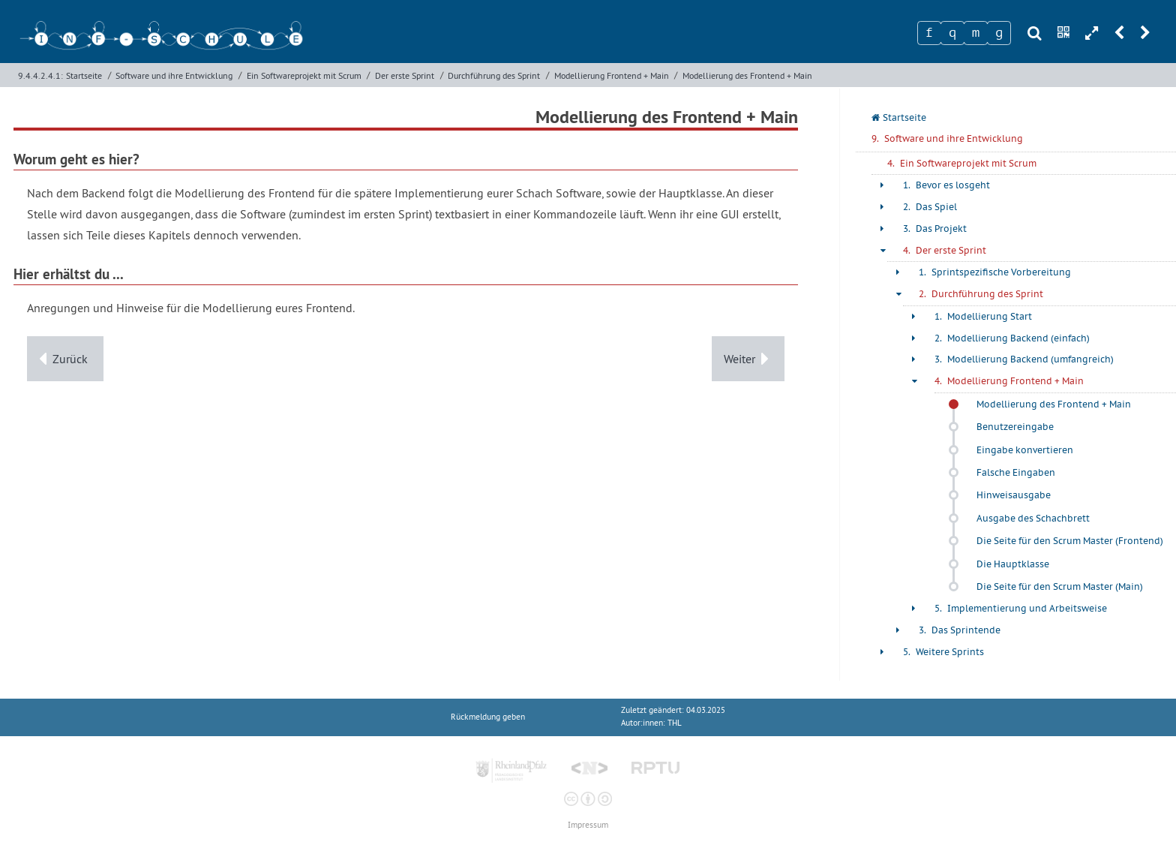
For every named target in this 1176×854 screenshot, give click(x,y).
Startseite (84, 75)
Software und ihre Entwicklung (174, 75)
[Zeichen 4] (999, 33)
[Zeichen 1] (929, 33)
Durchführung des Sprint (494, 75)
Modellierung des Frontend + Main (747, 75)
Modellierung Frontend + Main (611, 75)
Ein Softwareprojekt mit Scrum (304, 75)
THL (675, 723)
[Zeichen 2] (952, 33)
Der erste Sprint (404, 75)
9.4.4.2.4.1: (40, 75)
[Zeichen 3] (976, 33)
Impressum (588, 825)
